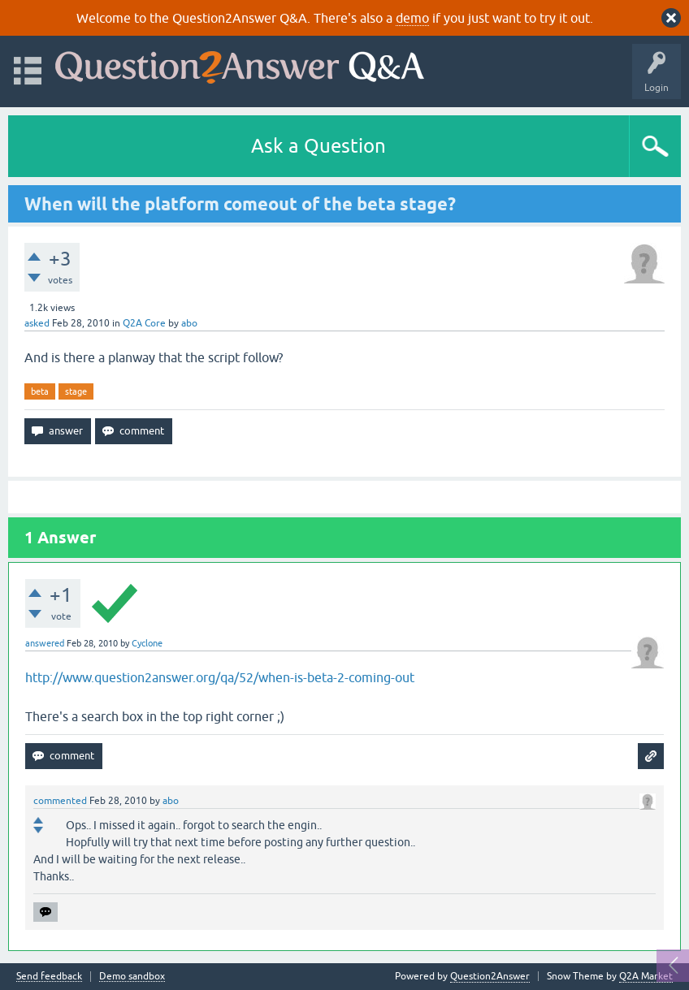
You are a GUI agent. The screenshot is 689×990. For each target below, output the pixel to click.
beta (40, 391)
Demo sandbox (132, 976)
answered (44, 643)
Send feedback (49, 976)
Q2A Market (646, 976)
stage (76, 391)
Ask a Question (318, 146)
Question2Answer (490, 976)
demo (412, 18)
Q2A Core (144, 323)
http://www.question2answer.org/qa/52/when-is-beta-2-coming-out (219, 677)
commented (60, 800)
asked (37, 323)
